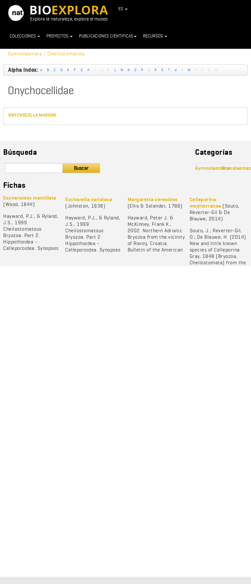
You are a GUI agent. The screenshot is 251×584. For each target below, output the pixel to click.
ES (123, 8)
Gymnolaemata (25, 54)
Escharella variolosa (88, 199)
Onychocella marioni (32, 115)
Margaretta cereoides (153, 199)
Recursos (155, 35)
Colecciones (25, 35)
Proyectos (59, 35)
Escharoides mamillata (29, 198)
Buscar (81, 168)
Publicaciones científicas (108, 35)
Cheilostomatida (66, 54)
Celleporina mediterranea (205, 202)
